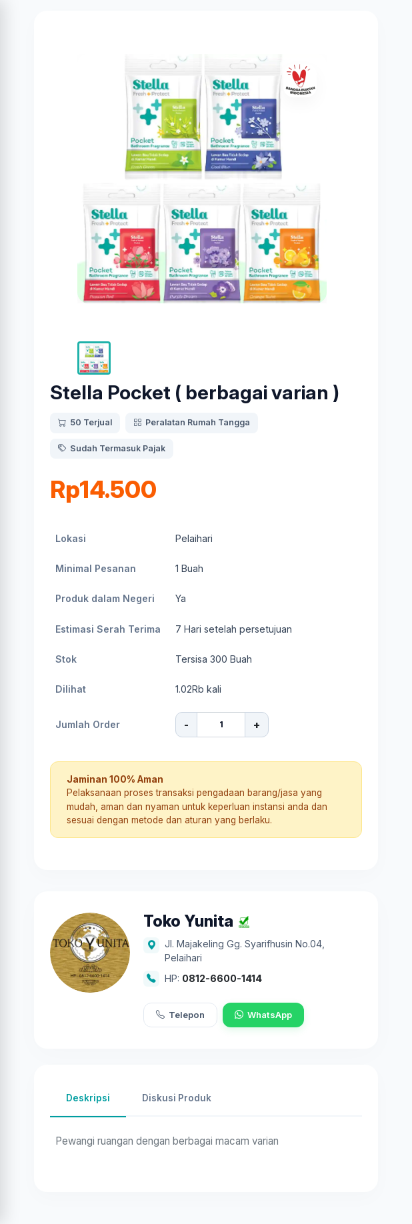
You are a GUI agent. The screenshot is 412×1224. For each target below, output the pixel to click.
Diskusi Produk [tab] (176, 1098)
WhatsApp (263, 1015)
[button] (94, 358)
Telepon (180, 1015)
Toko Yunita (188, 922)
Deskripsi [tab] (88, 1098)
